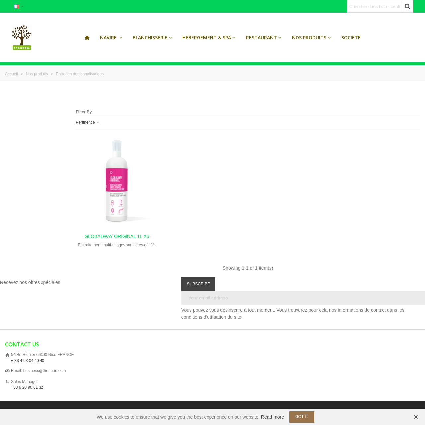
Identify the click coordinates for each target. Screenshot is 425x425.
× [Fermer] (416, 416)
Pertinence (88, 122)
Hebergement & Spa (206, 37)
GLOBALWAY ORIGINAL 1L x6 (116, 236)
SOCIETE (351, 37)
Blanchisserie (150, 37)
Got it (301, 416)
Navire (109, 37)
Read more (272, 417)
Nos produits (309, 37)
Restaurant (261, 37)
